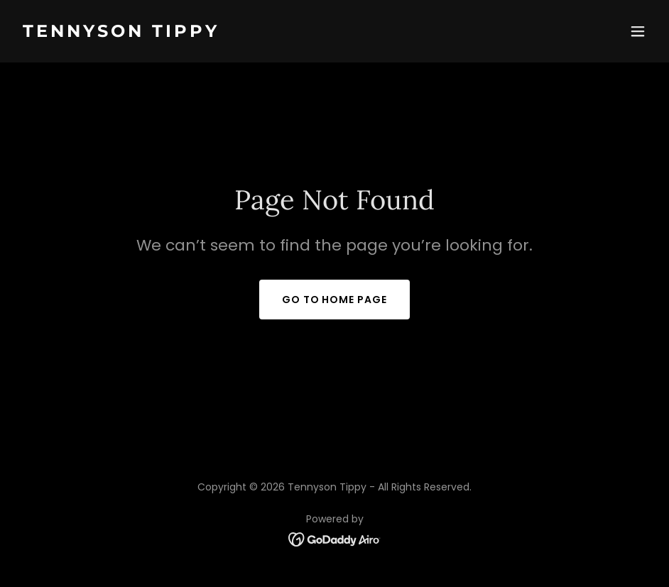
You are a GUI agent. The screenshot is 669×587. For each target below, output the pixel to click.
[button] (638, 31)
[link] (121, 33)
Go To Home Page (335, 299)
